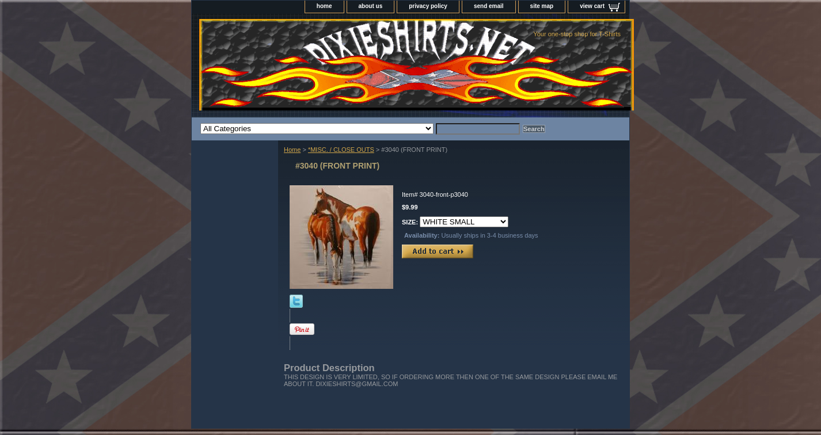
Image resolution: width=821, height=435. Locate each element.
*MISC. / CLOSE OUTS (341, 149)
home (324, 6)
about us (371, 6)
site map (542, 6)
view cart (592, 6)
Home (292, 149)
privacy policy (428, 6)
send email (489, 6)
